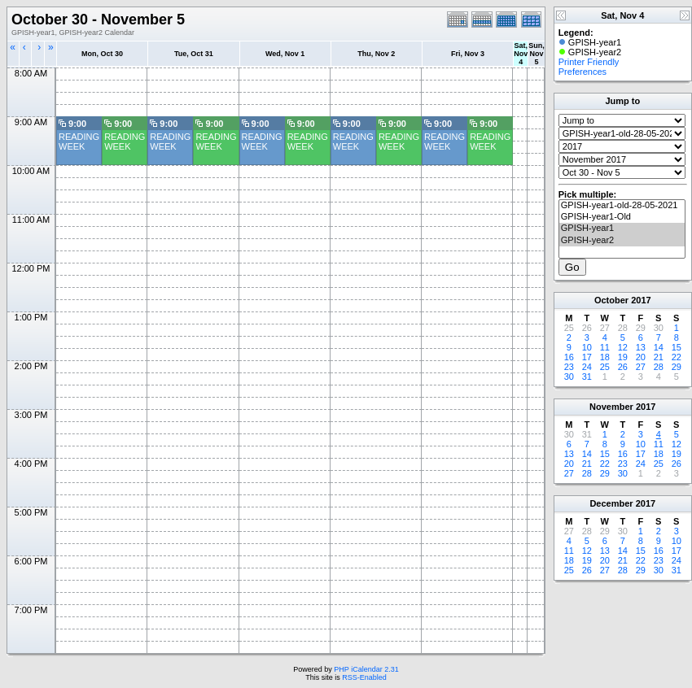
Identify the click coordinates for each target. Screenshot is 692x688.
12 (623, 347)
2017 (640, 300)
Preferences (582, 71)
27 (641, 367)
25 (605, 367)
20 (641, 357)
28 (659, 367)
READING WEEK (79, 141)
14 (659, 347)
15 (676, 347)
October (611, 300)
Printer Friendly (589, 62)
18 (605, 357)
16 (569, 357)
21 (659, 357)
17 (587, 357)
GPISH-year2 (622, 240)
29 (676, 367)
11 (605, 347)
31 (587, 376)
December (611, 503)
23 (569, 367)
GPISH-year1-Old (622, 217)
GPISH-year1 (622, 228)
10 (587, 347)
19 (623, 357)
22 (676, 357)
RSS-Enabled (364, 677)
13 (641, 347)
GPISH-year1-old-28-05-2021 (622, 205)
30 (569, 376)
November (611, 406)
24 (587, 367)
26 (623, 367)
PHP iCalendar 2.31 (366, 669)
